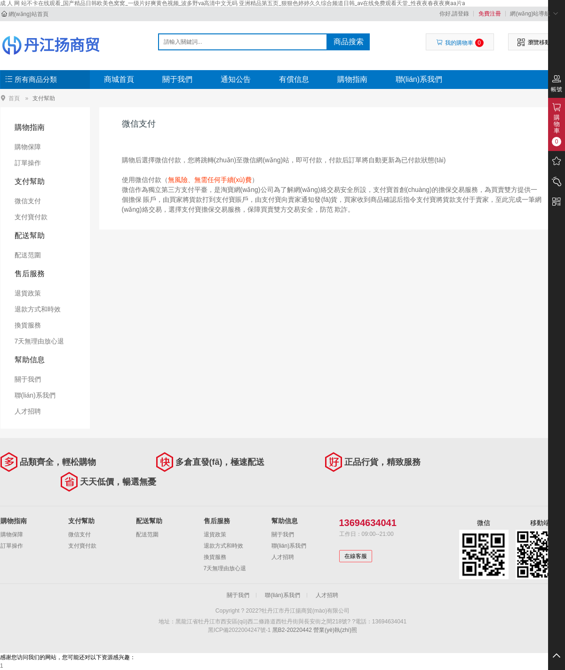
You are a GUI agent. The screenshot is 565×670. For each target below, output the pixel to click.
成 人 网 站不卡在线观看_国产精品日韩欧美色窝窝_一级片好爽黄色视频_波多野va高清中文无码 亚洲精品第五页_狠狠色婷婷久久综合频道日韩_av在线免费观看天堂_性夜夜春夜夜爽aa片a (232, 3)
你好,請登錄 (454, 13)
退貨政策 (28, 293)
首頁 (14, 98)
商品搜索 (349, 42)
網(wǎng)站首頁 (28, 14)
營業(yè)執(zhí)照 (335, 630)
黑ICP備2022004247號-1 (239, 630)
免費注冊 (489, 13)
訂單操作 (28, 163)
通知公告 (236, 79)
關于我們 (177, 79)
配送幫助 (30, 235)
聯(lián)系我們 (419, 79)
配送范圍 (28, 255)
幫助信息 (30, 359)
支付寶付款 (31, 217)
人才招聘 (28, 411)
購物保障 (28, 147)
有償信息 (294, 79)
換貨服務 (28, 325)
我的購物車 (460, 43)
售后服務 (30, 273)
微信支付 (28, 201)
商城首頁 (119, 79)
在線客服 (355, 556)
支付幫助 (43, 98)
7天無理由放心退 (39, 341)
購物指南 (352, 79)
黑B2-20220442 (292, 630)
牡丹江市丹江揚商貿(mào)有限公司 (50, 45)
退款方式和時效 (38, 309)
